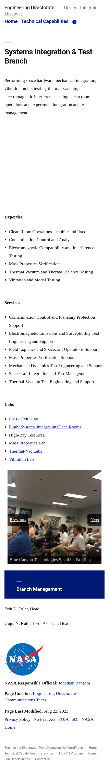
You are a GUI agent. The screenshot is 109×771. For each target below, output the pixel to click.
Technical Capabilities (45, 21)
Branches (47, 753)
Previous (18, 520)
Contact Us (43, 759)
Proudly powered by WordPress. (61, 748)
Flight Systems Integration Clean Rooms (45, 427)
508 (75, 719)
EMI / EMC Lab (23, 419)
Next (94, 520)
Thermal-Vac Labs (25, 451)
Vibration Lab (21, 459)
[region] (54, 517)
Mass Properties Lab (27, 443)
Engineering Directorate (29, 7)
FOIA (63, 719)
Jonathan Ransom (74, 683)
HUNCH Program (71, 753)
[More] (74, 22)
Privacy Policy (17, 719)
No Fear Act (45, 719)
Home (10, 21)
